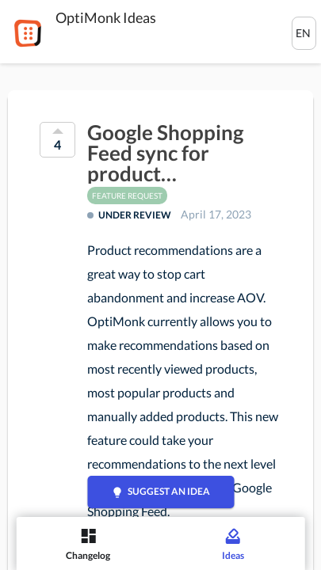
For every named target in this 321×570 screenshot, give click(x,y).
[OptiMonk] (28, 33)
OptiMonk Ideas (105, 17)
